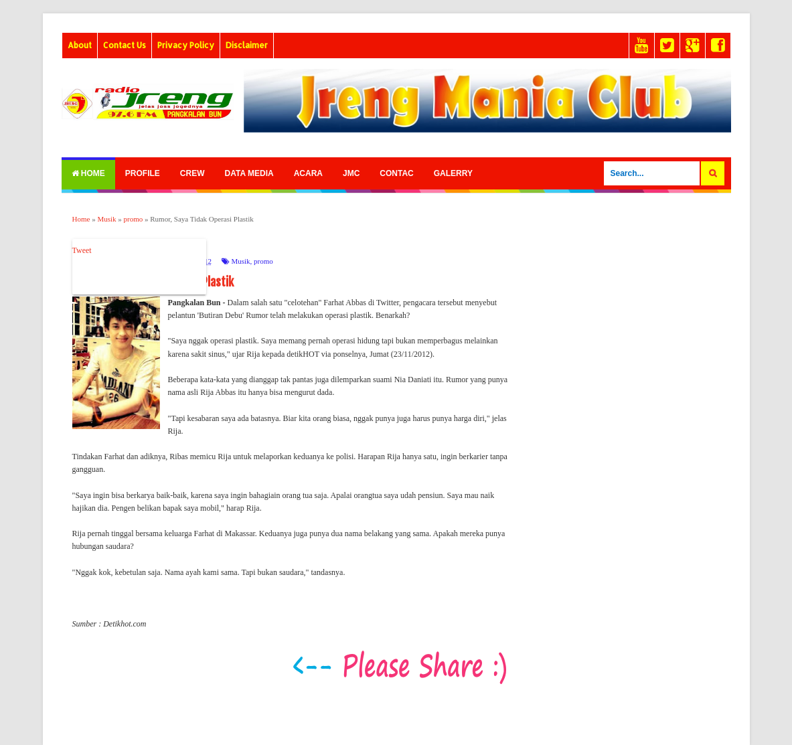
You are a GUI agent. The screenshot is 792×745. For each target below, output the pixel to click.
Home (88, 173)
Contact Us (124, 45)
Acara (308, 173)
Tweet (82, 250)
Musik (240, 261)
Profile (142, 173)
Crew (192, 173)
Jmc (351, 173)
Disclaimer (247, 45)
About (80, 45)
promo (263, 261)
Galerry (453, 173)
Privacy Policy (185, 45)
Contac (396, 173)
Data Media (249, 173)
